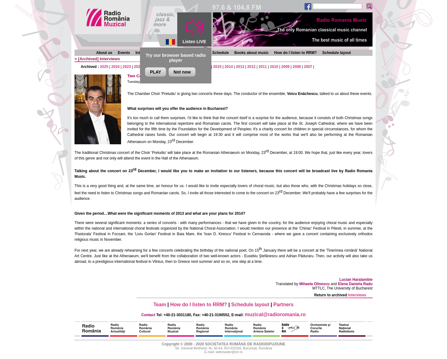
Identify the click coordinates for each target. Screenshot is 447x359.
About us (104, 53)
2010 (274, 67)
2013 (240, 67)
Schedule (220, 53)
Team (159, 304)
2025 (104, 67)
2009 (285, 67)
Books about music (251, 53)
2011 (263, 67)
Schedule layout (336, 53)
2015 (217, 67)
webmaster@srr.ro (228, 352)
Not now (182, 72)
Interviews (110, 58)
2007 (308, 67)
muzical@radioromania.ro (275, 314)
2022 (138, 67)
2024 (115, 67)
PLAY (155, 72)
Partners (283, 304)
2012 (251, 67)
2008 (297, 67)
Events (124, 53)
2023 (127, 67)
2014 (229, 67)
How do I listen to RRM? (295, 53)
